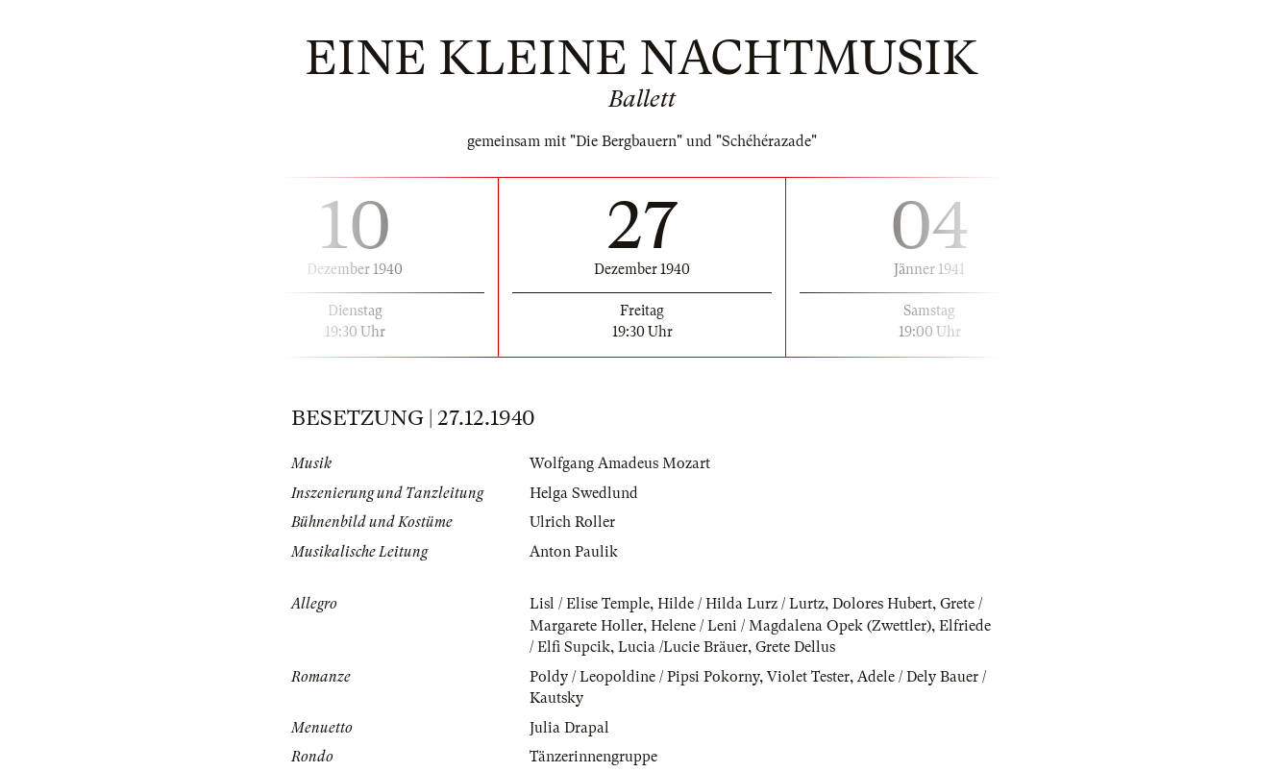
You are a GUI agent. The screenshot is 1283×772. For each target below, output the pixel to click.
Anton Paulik (574, 551)
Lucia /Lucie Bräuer (683, 647)
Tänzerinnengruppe (593, 756)
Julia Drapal (569, 727)
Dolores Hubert (882, 603)
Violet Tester (808, 676)
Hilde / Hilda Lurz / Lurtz (741, 603)
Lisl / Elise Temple (590, 603)
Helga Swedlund (584, 493)
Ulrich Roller (572, 522)
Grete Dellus (795, 647)
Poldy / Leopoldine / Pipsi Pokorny (644, 676)
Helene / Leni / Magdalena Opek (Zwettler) (791, 626)
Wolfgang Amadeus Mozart (620, 463)
